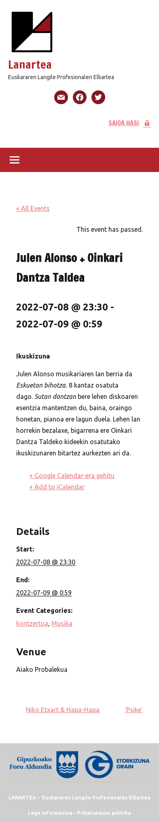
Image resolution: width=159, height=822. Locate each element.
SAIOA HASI (129, 122)
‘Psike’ (134, 709)
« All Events (33, 208)
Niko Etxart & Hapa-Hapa (63, 709)
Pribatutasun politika (104, 813)
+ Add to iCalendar (57, 487)
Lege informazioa (50, 813)
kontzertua (32, 623)
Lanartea (30, 64)
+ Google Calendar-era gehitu (71, 475)
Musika (61, 623)
